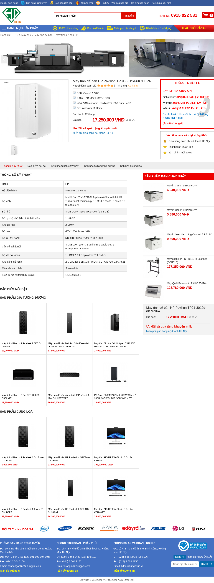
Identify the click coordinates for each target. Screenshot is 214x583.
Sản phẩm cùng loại (131, 165)
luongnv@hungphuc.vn (77, 566)
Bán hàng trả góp (61, 3)
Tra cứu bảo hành (140, 3)
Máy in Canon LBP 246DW (182, 185)
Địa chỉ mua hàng (9, 3)
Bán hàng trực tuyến (34, 3)
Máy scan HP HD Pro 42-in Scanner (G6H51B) (187, 260)
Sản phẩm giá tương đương (99, 165)
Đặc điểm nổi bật (36, 165)
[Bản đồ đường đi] (173, 123)
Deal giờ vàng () (195, 28)
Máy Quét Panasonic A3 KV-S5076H (187, 283)
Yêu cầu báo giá (119, 3)
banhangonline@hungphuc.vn (24, 566)
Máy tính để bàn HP (67, 35)
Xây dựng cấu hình (161, 3)
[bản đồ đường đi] (10, 570)
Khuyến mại (84, 3)
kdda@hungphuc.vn (132, 566)
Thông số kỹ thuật (12, 165)
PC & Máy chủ (23, 35)
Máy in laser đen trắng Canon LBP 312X (189, 234)
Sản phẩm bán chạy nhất (65, 165)
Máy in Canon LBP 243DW (182, 210)
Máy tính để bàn (43, 35)
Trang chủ (5, 35)
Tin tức (102, 3)
